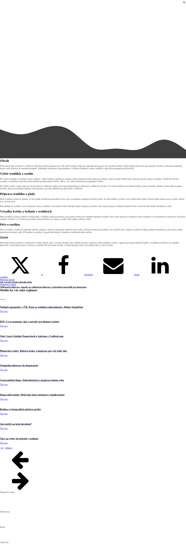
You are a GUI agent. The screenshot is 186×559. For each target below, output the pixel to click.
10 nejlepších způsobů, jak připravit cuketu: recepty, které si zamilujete (30, 503)
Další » (9, 448)
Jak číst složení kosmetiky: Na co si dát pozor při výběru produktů (28, 534)
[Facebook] (68, 275)
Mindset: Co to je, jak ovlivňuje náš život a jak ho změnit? (25, 518)
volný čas (4, 6)
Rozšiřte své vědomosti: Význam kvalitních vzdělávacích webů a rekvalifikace (34, 523)
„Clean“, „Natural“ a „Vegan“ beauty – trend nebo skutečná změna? (29, 529)
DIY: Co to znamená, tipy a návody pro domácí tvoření (24, 549)
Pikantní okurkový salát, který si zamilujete (19, 494)
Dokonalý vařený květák (10, 507)
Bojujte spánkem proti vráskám (13, 538)
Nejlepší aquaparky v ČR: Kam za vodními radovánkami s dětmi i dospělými (33, 545)
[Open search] (184, 2)
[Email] (116, 275)
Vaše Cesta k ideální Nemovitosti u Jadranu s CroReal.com (25, 553)
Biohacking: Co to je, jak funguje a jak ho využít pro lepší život (27, 514)
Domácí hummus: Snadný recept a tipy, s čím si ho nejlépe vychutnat (30, 499)
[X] (21, 275)
